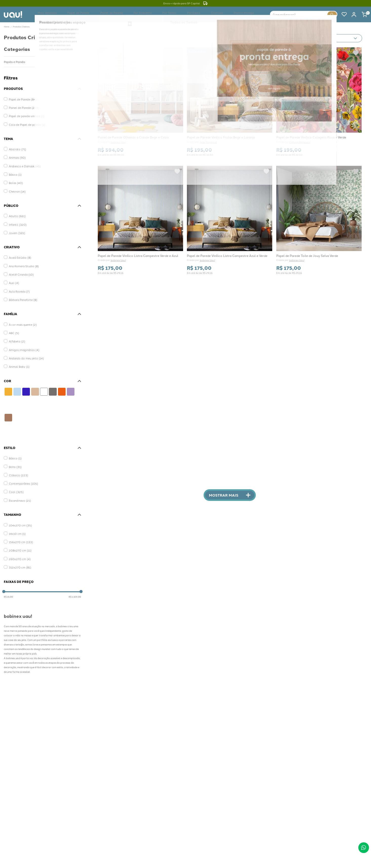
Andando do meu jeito (24, 350)
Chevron (16, 184)
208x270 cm (19, 543)
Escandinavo (19, 492)
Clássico (17, 468)
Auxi (13, 275)
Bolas (15, 176)
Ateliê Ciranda (20, 267)
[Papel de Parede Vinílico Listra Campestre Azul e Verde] (229, 219)
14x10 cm (16, 527)
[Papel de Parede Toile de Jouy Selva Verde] (318, 219)
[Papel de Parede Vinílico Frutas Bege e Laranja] (229, 101)
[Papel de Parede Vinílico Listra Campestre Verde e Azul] (140, 219)
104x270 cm (19, 519)
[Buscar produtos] (332, 14)
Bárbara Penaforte (22, 291)
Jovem (16, 228)
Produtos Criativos (21, 27)
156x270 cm (19, 535)
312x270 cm (19, 558)
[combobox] (304, 14)
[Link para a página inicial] (6, 27)
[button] (42, 88)
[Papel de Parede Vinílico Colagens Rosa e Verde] (318, 101)
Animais (16, 153)
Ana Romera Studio (22, 259)
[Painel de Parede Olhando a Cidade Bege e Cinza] (140, 101)
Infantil (17, 220)
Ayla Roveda (18, 283)
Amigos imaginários (22, 342)
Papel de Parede (22, 97)
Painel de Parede (22, 105)
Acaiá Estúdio (19, 252)
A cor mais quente (21, 319)
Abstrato (17, 145)
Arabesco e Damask (23, 161)
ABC (13, 327)
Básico (14, 169)
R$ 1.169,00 (75, 592)
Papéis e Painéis (14, 61)
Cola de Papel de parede (25, 121)
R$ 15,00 (8, 592)
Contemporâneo (22, 476)
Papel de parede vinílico (25, 113)
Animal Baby (18, 358)
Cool (15, 484)
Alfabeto (16, 334)
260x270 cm (18, 551)
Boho (14, 460)
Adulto (16, 212)
